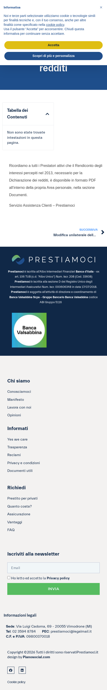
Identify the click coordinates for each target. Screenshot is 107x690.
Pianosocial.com (36, 657)
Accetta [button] (53, 45)
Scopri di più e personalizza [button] (53, 56)
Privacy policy (58, 578)
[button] (47, 114)
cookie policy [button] (55, 25)
